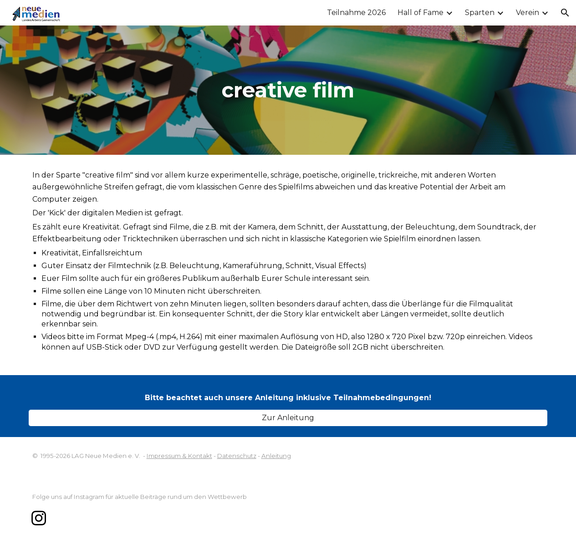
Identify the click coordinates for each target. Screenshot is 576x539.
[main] (288, 90)
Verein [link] (527, 12)
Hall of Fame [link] (420, 12)
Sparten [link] (479, 12)
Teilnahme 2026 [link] (356, 12)
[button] (565, 13)
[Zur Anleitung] (288, 417)
